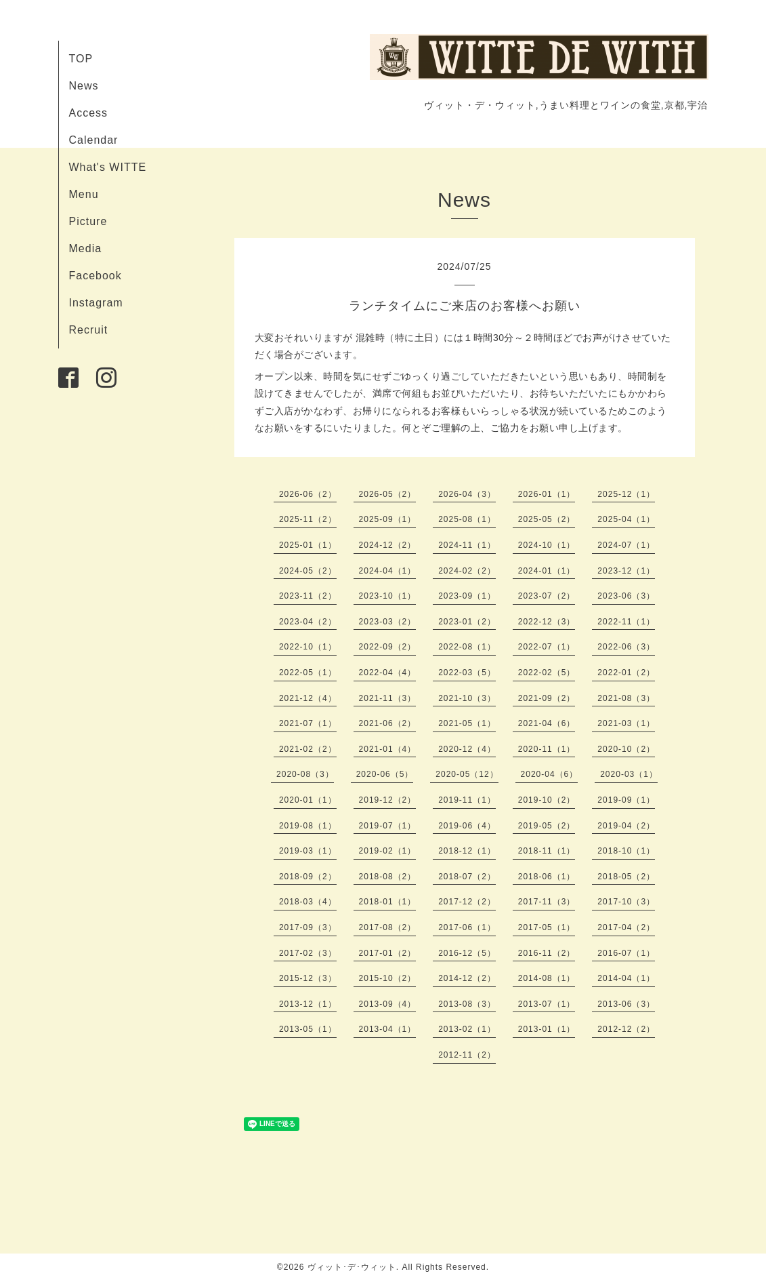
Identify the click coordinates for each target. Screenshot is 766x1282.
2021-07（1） (308, 723)
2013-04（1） (388, 1029)
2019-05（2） (547, 825)
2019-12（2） (388, 800)
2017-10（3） (626, 901)
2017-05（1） (547, 927)
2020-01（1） (308, 800)
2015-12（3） (308, 978)
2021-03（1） (626, 723)
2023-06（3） (626, 596)
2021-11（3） (388, 698)
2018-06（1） (547, 876)
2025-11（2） (308, 519)
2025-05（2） (547, 519)
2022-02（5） (547, 672)
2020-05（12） (466, 774)
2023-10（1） (388, 596)
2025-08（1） (467, 519)
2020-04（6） (549, 774)
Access (88, 113)
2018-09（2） (308, 876)
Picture (88, 221)
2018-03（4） (308, 901)
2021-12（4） (308, 698)
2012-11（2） (467, 1055)
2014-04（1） (626, 978)
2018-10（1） (626, 851)
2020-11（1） (547, 749)
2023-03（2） (388, 621)
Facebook (95, 275)
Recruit (88, 330)
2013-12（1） (308, 1004)
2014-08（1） (547, 978)
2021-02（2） (308, 749)
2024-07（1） (626, 545)
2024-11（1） (467, 545)
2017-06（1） (467, 927)
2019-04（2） (626, 825)
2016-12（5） (467, 953)
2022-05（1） (308, 672)
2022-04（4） (388, 672)
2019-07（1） (388, 825)
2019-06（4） (467, 825)
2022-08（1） (467, 647)
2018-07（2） (467, 876)
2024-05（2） (308, 571)
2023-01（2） (467, 621)
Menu (84, 194)
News (84, 86)
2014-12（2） (467, 978)
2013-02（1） (467, 1029)
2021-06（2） (388, 723)
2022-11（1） (626, 621)
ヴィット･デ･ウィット (351, 1267)
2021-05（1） (467, 723)
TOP (81, 58)
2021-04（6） (547, 723)
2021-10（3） (467, 698)
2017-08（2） (388, 927)
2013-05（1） (308, 1029)
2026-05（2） (388, 494)
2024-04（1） (388, 571)
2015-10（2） (388, 978)
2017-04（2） (626, 927)
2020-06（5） (385, 774)
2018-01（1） (388, 901)
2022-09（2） (388, 647)
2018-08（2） (388, 876)
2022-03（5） (467, 672)
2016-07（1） (626, 953)
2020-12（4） (467, 749)
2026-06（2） (308, 494)
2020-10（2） (626, 749)
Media (85, 248)
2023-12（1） (626, 571)
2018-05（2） (626, 876)
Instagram (96, 302)
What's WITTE (108, 167)
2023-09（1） (467, 596)
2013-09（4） (388, 1004)
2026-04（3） (467, 494)
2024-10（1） (547, 545)
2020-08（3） (305, 774)
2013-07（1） (547, 1004)
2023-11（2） (308, 596)
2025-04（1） (626, 519)
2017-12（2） (467, 901)
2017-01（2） (388, 953)
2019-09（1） (626, 800)
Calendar (94, 140)
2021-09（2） (547, 698)
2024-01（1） (547, 571)
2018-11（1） (547, 851)
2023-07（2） (547, 596)
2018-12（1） (467, 851)
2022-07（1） (547, 647)
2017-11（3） (547, 901)
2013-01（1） (547, 1029)
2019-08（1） (308, 825)
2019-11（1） (467, 800)
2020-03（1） (629, 774)
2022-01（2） (626, 672)
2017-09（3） (308, 927)
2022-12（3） (547, 621)
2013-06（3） (626, 1004)
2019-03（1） (308, 851)
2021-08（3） (626, 698)
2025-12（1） (626, 494)
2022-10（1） (308, 647)
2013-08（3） (467, 1004)
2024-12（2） (388, 545)
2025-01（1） (308, 545)
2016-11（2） (547, 953)
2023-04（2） (308, 621)
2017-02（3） (308, 953)
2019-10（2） (547, 800)
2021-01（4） (388, 749)
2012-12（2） (626, 1029)
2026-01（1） (547, 494)
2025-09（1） (388, 519)
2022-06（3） (626, 647)
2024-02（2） (467, 571)
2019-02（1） (388, 851)
